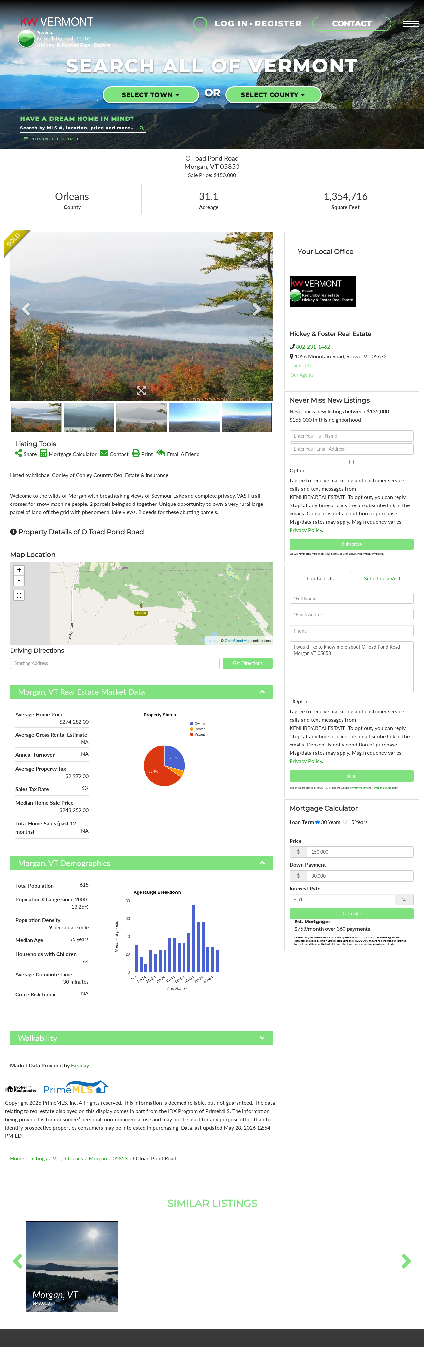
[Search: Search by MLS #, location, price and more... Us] (78, 128)
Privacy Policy (306, 530)
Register (278, 23)
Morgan (98, 1158)
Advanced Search (56, 139)
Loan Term (302, 822)
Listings (38, 1158)
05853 (120, 1158)
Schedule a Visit (382, 578)
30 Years (327, 822)
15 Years (355, 822)
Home (17, 1158)
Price (296, 841)
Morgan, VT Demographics (64, 863)
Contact (351, 23)
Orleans (74, 1158)
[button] (141, 128)
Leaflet (212, 640)
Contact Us (302, 365)
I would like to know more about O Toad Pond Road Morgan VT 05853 (352, 666)
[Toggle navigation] (411, 24)
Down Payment (308, 864)
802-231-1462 (313, 346)
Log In (231, 23)
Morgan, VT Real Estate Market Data (81, 691)
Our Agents (302, 375)
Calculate (352, 913)
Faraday (80, 1065)
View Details (72, 1297)
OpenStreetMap (237, 640)
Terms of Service (381, 787)
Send (351, 776)
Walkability (37, 1038)
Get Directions (248, 663)
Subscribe (352, 544)
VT (56, 1158)
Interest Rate (305, 888)
